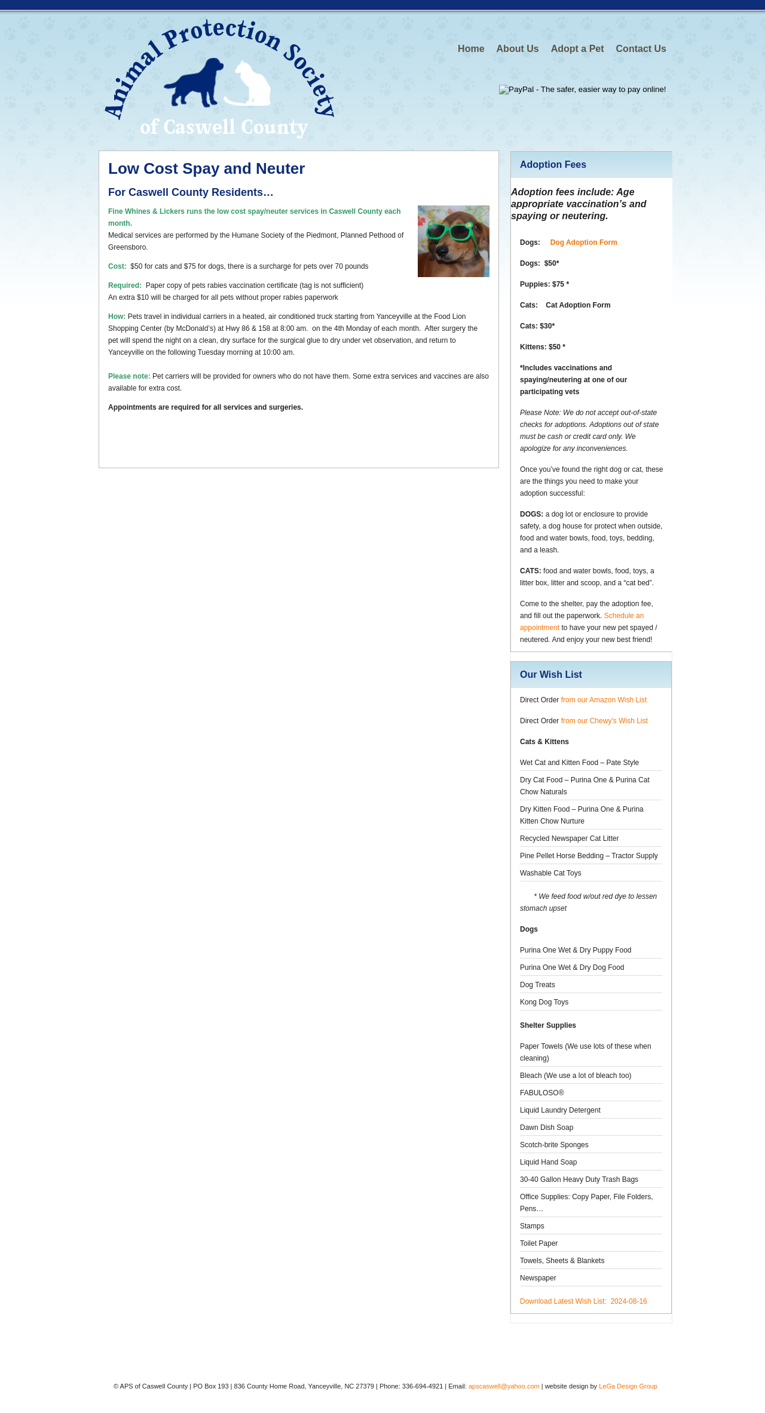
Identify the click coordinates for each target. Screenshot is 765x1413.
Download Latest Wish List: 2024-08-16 (583, 1301)
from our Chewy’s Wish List (604, 721)
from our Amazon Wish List (604, 700)
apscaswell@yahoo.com (504, 1386)
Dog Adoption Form (583, 242)
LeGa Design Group (628, 1386)
